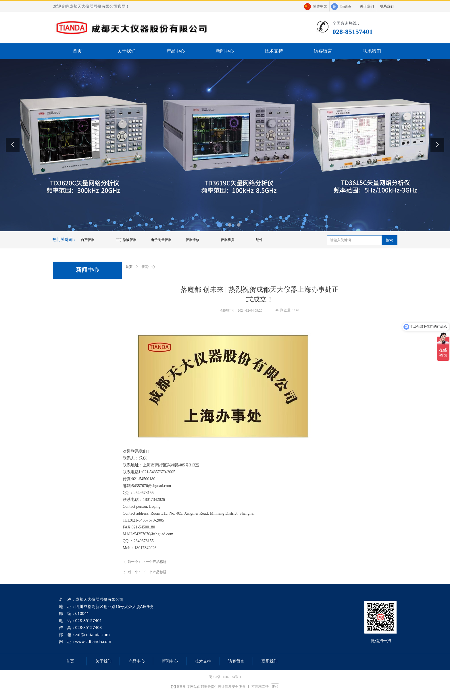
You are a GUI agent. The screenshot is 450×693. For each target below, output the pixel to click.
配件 (259, 240)
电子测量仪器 (161, 240)
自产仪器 (88, 240)
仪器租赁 (227, 240)
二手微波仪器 (126, 240)
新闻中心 (148, 267)
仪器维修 (192, 240)
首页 (129, 267)
